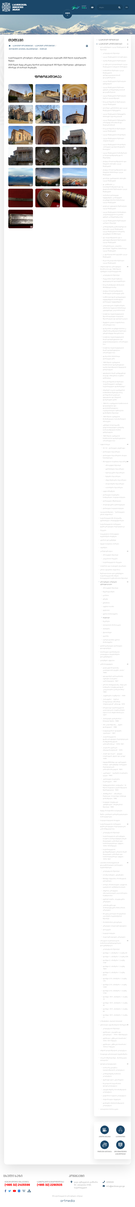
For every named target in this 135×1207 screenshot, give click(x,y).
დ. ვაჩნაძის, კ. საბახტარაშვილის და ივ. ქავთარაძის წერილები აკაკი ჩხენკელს (115, 187)
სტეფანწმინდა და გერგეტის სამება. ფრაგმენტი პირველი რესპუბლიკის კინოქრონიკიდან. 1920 (115, 765)
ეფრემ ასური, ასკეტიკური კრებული (114, 900)
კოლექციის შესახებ (111, 53)
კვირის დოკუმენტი (108, 539)
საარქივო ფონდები (109, 39)
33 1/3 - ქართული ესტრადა (114, 447)
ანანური (106, 628)
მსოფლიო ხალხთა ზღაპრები (115, 461)
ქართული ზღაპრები (111, 451)
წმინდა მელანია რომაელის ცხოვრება (114, 879)
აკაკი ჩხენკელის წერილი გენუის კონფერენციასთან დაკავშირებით (114, 89)
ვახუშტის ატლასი (107, 660)
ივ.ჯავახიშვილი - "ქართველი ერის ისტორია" (112, 513)
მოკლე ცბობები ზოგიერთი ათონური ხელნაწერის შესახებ (114, 915)
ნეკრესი (106, 621)
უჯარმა (106, 635)
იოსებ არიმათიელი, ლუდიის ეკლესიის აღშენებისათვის (115, 885)
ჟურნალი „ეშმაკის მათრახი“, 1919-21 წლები (115, 1045)
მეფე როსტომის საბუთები (111, 810)
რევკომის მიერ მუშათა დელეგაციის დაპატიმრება (114, 279)
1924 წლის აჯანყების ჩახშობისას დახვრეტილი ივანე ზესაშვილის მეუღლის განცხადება (114, 365)
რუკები (103, 530)
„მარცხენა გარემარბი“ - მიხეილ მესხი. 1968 (113, 719)
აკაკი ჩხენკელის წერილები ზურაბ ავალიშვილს (114, 96)
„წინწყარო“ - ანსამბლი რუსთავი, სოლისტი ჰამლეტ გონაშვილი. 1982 (114, 795)
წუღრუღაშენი (109, 591)
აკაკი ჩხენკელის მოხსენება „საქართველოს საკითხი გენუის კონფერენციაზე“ (114, 214)
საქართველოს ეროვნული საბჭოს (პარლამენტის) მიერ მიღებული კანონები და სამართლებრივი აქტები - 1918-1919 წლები (115, 840)
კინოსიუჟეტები (106, 664)
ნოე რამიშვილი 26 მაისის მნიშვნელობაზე (113, 285)
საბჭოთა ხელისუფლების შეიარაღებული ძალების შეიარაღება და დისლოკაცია (115, 316)
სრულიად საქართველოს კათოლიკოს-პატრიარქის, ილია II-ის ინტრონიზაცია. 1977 (114, 710)
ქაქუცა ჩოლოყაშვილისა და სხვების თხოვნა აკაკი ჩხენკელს (114, 163)
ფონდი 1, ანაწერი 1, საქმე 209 (115, 956)
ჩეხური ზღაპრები (112, 476)
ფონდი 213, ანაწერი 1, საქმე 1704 (115, 991)
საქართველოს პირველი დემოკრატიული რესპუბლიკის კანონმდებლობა (113, 826)
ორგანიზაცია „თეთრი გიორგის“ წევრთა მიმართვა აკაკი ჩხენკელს (115, 248)
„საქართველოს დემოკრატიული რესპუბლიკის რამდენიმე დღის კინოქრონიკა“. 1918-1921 (115, 739)
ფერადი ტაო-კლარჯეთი (113, 1079)
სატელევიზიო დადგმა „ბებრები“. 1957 (112, 731)
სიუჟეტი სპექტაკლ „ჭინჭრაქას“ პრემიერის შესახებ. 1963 (113, 804)
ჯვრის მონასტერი (110, 613)
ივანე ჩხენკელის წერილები (114, 60)
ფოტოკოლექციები (108, 1063)
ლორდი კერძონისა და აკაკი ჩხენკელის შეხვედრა (115, 109)
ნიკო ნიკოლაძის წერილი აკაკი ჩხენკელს (113, 261)
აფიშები (103, 547)
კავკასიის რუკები (110, 558)
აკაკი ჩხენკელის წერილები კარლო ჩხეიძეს (114, 221)
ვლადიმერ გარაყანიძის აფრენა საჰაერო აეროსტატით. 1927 (113, 678)
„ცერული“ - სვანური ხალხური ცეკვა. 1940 (115, 774)
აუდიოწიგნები (109, 491)
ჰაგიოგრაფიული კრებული (114, 936)
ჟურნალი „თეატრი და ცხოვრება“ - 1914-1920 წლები (115, 1033)
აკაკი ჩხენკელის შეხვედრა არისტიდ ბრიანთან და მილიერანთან (114, 122)
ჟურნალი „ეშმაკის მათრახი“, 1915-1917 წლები (115, 1039)
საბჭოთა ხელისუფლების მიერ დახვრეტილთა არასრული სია (113, 349)
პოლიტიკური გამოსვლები (114, 504)
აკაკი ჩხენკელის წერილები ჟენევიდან (114, 82)
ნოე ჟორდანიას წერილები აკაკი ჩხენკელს (114, 102)
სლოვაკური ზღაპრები (115, 472)
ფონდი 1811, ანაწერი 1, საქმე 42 (115, 1003)
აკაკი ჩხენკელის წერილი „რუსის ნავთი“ (113, 139)
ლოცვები (107, 929)
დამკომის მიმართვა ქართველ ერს (111, 357)
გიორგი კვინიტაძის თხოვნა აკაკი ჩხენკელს (114, 179)
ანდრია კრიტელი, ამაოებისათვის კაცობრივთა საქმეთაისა (115, 892)
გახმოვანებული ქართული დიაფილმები (111, 646)
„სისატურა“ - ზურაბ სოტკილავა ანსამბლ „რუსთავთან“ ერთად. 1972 (114, 701)
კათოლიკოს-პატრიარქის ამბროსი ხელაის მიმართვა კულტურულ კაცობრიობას (114, 307)
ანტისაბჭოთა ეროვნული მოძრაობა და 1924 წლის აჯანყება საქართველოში (110, 268)
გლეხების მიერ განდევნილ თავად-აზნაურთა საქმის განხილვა (114, 375)
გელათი (106, 610)
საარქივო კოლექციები (45, 46)
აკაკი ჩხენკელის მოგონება (114, 134)
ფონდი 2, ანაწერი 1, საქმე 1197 (114, 961)
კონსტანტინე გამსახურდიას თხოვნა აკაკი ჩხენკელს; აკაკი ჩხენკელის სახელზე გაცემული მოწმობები (114, 229)
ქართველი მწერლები (112, 500)
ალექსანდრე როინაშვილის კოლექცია (114, 1090)
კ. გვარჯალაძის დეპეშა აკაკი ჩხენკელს (115, 255)
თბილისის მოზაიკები (112, 624)
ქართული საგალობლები (113, 508)
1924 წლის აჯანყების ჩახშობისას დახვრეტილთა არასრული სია (114, 437)
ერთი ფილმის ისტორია (110, 569)
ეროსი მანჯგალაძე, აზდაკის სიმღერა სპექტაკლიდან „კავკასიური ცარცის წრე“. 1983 (115, 687)
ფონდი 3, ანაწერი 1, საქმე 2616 (114, 973)
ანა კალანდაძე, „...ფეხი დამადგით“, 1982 (112, 725)
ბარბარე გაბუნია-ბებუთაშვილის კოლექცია (114, 1068)
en (125, 7)
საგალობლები (109, 933)
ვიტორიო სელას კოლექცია (114, 1095)
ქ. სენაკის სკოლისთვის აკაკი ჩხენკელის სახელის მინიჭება (115, 65)
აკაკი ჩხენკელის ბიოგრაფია (115, 56)
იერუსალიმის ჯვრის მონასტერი (111, 640)
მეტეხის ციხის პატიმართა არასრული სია (114, 323)
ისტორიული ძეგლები (112, 1099)
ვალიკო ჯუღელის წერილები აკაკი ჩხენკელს (115, 207)
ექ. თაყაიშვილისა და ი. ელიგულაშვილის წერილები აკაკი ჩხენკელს (114, 239)
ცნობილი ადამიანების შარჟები (113, 1024)
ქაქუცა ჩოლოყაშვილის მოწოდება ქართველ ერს (113, 292)
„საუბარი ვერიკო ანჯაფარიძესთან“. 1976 (112, 748)
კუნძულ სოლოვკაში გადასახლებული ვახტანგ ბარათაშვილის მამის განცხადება (113, 428)
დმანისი (106, 602)
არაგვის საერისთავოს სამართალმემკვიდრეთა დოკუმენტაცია (110, 942)
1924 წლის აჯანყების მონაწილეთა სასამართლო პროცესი (114, 418)
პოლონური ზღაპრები (114, 483)
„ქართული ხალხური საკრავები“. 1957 (111, 780)
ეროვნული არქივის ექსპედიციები (23, 49)
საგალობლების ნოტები (110, 820)
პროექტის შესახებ (113, 465)
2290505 (110, 1182)
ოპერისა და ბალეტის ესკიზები (113, 565)
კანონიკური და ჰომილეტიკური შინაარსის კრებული (114, 907)
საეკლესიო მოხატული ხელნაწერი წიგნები (109, 535)
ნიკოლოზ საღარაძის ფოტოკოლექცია (112, 1084)
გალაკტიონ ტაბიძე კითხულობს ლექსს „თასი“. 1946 (114, 669)
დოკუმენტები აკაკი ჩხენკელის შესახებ (113, 48)
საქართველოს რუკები (112, 562)
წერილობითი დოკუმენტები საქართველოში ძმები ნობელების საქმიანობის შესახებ (114, 575)
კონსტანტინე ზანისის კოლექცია (112, 1074)
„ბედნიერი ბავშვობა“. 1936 (114, 695)
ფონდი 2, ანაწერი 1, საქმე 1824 (114, 967)
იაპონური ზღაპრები (114, 487)
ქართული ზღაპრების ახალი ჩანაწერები (115, 456)
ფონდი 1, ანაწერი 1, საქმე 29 (115, 952)
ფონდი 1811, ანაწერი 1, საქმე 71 (115, 1016)
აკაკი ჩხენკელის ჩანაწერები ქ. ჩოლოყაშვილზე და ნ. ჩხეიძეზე (115, 155)
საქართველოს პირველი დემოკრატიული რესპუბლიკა (112, 525)
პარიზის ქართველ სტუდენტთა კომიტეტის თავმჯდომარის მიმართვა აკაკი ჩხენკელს (114, 198)
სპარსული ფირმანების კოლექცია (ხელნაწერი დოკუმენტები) (110, 654)
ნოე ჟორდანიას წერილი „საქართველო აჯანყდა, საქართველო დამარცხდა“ (114, 383)
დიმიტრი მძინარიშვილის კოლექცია (113, 1104)
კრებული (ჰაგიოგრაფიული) (114, 925)
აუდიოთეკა (105, 444)
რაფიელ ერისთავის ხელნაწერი (113, 1054)
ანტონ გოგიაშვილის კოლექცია (113, 1050)
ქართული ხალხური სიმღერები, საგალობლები (114, 495)
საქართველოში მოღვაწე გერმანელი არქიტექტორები (112, 519)
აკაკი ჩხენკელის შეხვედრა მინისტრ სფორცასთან (114, 115)
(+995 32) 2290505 (49, 1184)
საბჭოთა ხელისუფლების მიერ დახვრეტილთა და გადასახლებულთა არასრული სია (115, 340)
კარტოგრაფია (106, 551)
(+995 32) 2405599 (17, 1184)
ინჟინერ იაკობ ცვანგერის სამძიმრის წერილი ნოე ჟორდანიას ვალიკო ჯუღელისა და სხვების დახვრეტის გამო (114, 394)
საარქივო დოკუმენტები (23, 46)
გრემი (105, 598)
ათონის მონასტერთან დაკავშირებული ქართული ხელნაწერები (111, 864)
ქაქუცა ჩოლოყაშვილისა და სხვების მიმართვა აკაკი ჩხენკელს (114, 171)
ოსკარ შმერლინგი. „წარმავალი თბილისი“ (113, 1058)
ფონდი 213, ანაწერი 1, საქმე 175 (115, 979)
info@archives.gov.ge (115, 1186)
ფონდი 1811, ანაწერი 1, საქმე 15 (115, 997)
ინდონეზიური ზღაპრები (115, 479)
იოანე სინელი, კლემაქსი (113, 874)
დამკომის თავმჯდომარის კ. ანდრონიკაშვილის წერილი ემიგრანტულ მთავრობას (114, 330)
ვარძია (106, 595)
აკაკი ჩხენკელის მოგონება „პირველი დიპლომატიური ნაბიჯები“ (114, 146)
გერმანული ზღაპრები (114, 468)
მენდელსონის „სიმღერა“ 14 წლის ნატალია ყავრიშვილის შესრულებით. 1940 (115, 787)
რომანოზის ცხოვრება (112, 922)
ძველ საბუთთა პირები (109, 543)
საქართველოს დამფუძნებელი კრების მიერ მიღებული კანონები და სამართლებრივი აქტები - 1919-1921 (115, 853)
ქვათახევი (107, 632)
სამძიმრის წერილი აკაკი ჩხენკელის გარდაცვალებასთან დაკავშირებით (113, 73)
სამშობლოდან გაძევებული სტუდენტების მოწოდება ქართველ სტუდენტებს (114, 299)
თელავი (43, 49)
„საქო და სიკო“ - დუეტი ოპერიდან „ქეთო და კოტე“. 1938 (114, 755)
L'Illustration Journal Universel (111, 1021)
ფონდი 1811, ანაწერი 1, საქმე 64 (115, 1009)
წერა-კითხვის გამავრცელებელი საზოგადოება (114, 815)
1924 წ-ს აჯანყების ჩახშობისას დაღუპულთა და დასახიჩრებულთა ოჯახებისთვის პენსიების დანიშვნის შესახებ (115, 407)
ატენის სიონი (108, 606)
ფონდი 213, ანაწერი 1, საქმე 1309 (115, 985)
